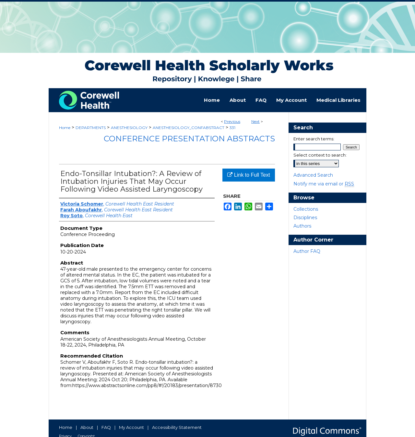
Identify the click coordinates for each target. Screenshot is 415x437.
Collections (305, 209)
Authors (302, 226)
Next (255, 121)
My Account (131, 427)
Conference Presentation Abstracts (189, 138)
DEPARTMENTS (91, 127)
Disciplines (305, 217)
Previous (232, 121)
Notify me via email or (323, 184)
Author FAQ (306, 251)
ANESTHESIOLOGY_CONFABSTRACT (188, 127)
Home (64, 127)
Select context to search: (320, 155)
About (86, 427)
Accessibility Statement (177, 427)
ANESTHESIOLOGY (129, 127)
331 (232, 127)
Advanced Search (313, 175)
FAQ (106, 427)
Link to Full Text (248, 175)
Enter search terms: (313, 138)
